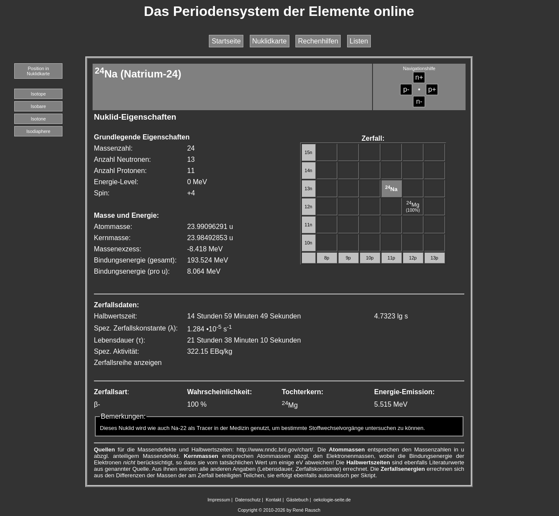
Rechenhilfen (318, 41)
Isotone (38, 118)
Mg (413, 204)
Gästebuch (297, 499)
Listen (359, 41)
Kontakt (273, 499)
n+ (419, 77)
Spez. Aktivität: (116, 351)
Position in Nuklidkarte (38, 71)
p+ (432, 89)
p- (406, 89)
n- (419, 101)
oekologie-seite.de (332, 499)
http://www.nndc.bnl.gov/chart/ (274, 449)
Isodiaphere (38, 131)
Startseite (226, 41)
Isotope (38, 93)
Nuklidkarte (269, 41)
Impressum (219, 499)
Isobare (38, 106)
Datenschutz (248, 499)
